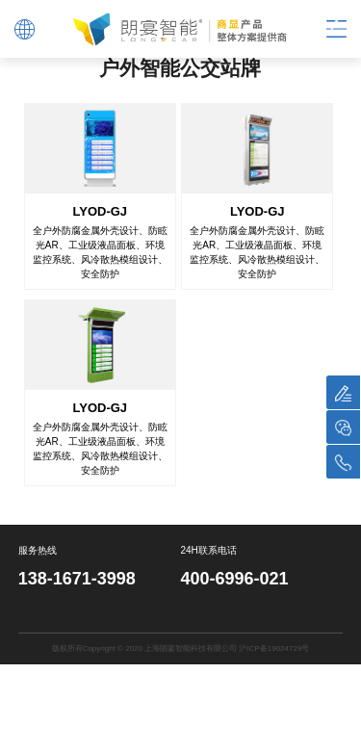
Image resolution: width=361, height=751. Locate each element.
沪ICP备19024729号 (274, 647)
